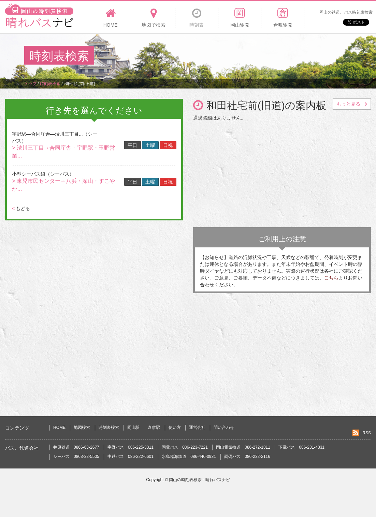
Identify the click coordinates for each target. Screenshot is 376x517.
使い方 (175, 427)
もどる (21, 208)
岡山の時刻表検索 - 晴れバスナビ (199, 479)
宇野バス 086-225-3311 (130, 447)
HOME (59, 427)
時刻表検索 (109, 427)
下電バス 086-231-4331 (301, 447)
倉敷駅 (154, 427)
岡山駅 (133, 427)
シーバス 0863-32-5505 (76, 456)
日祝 (168, 145)
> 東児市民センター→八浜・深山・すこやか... (63, 185)
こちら (331, 278)
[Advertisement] (227, 56)
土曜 (150, 145)
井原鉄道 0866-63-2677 (76, 447)
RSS (366, 433)
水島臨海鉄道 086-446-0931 (189, 456)
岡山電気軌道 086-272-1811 (243, 447)
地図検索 (82, 427)
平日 (132, 145)
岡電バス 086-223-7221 (185, 447)
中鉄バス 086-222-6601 (130, 456)
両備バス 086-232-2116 (247, 456)
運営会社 (197, 427)
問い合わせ (224, 427)
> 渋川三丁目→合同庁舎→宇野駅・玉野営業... (63, 152)
